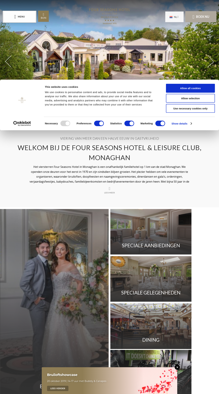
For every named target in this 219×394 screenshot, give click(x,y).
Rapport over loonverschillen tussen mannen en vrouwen (85, 316)
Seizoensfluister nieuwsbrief (113, 306)
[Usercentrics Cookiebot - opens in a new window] (22, 44)
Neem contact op (52, 306)
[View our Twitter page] (109, 344)
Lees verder (57, 388)
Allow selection (190, 18)
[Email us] (121, 361)
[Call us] (89, 361)
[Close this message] (177, 367)
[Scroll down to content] (106, 112)
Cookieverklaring (52, 325)
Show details (180, 43)
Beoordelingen (155, 306)
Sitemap (173, 316)
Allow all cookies (190, 8)
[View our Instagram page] (119, 342)
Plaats (78, 306)
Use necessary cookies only (190, 28)
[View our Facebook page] (100, 342)
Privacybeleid (149, 316)
